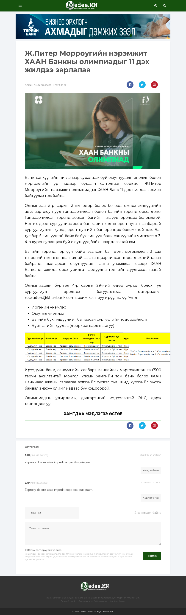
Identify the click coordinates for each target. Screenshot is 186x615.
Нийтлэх (152, 556)
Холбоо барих (117, 601)
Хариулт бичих (151, 470)
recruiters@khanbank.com (49, 297)
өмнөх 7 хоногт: (154, 5)
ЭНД (142, 398)
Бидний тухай (68, 601)
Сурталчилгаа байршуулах (92, 601)
